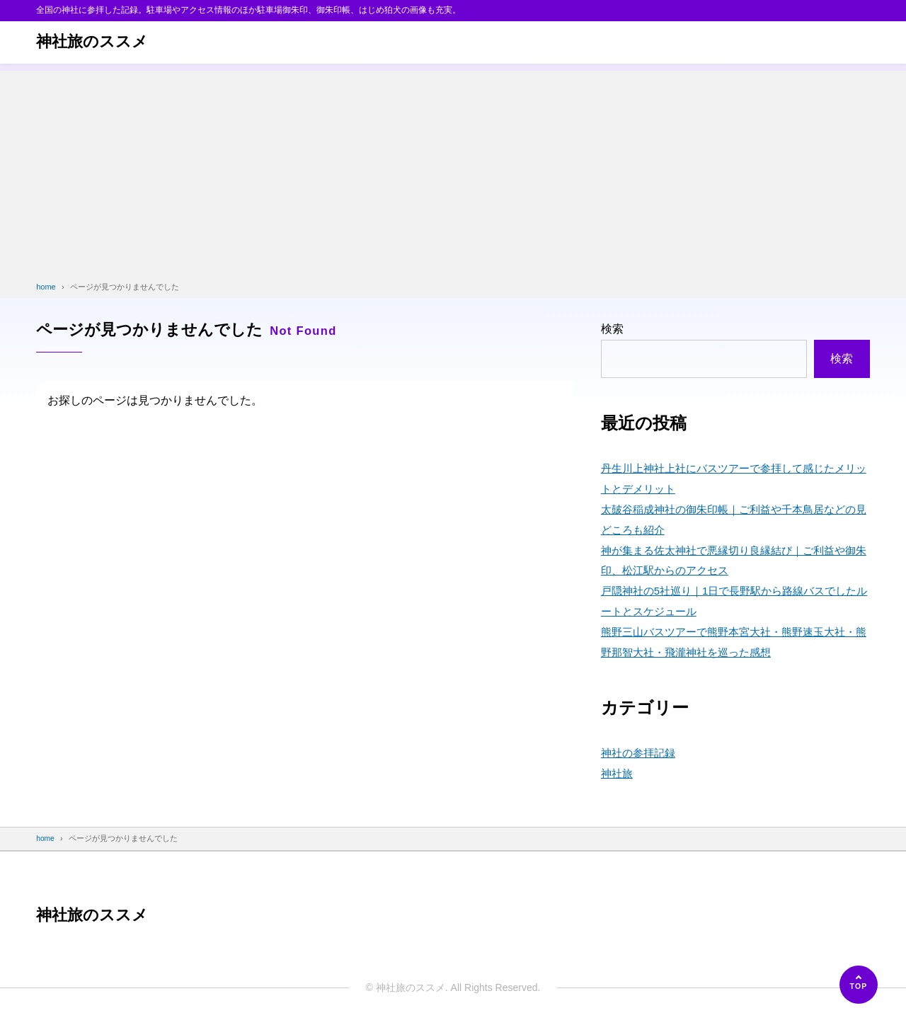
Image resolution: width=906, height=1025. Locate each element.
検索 (612, 329)
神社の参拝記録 (640, 753)
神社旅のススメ (97, 42)
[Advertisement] (453, 170)
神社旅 (618, 773)
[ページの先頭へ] (858, 985)
